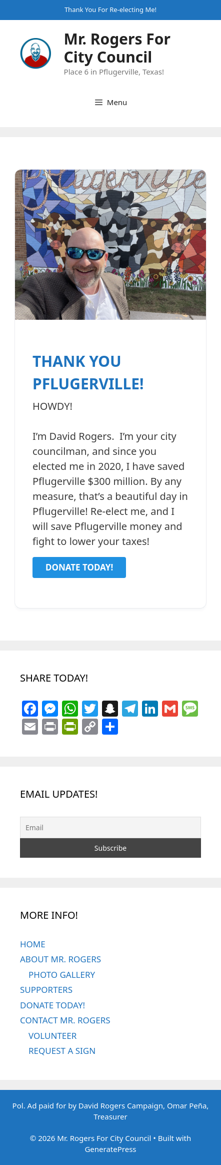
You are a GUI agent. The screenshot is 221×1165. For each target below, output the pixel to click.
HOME (33, 944)
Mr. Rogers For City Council (117, 48)
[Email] (110, 827)
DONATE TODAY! (52, 1005)
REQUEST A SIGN (62, 1050)
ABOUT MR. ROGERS (60, 959)
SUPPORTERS (46, 989)
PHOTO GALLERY (61, 974)
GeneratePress (110, 1149)
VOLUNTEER (52, 1035)
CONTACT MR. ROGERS (65, 1020)
